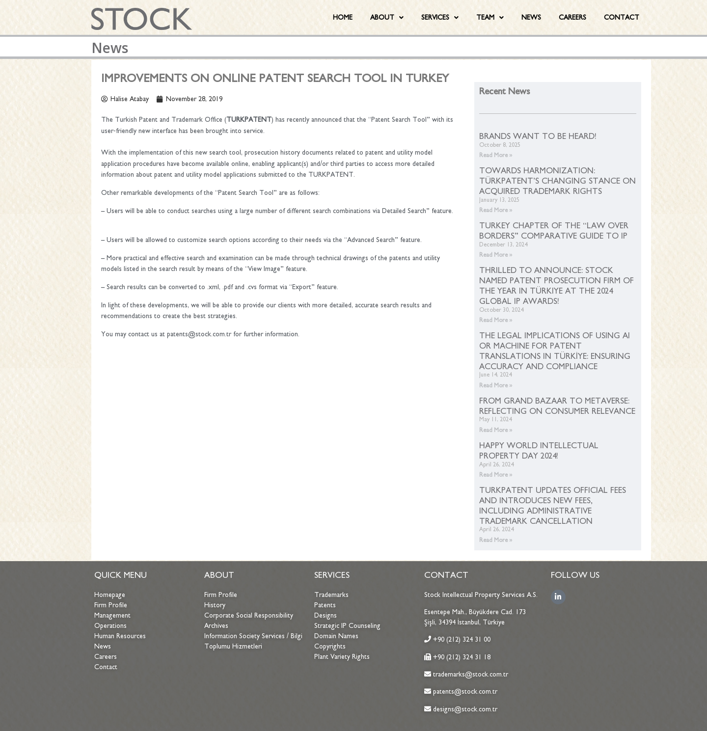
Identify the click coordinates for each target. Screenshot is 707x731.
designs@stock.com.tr (465, 709)
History (214, 605)
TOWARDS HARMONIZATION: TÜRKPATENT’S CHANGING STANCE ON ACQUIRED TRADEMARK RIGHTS (557, 180)
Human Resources (120, 636)
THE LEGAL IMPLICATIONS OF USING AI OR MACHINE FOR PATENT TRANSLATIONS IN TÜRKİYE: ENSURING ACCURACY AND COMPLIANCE (554, 350)
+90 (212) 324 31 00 (461, 639)
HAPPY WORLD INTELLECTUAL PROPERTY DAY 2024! (538, 450)
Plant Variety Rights (342, 656)
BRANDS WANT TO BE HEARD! (538, 136)
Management (112, 615)
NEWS (531, 17)
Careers (105, 656)
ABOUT (387, 17)
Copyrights (330, 646)
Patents (325, 605)
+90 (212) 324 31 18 (461, 657)
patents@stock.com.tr (464, 691)
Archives (216, 626)
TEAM (490, 17)
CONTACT (621, 17)
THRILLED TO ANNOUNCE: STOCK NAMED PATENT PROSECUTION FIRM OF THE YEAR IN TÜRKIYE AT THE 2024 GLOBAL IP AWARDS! (556, 285)
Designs (325, 615)
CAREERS (572, 17)
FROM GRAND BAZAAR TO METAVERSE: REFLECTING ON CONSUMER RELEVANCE (557, 406)
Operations (110, 626)
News (102, 646)
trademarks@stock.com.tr (469, 674)
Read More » (496, 155)
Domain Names (336, 636)
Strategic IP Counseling (347, 626)
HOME (343, 17)
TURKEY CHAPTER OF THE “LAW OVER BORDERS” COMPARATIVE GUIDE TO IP (553, 230)
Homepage (109, 595)
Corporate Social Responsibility (248, 615)
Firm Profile (110, 605)
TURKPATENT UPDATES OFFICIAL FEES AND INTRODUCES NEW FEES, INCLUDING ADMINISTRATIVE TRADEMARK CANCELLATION (552, 505)
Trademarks (331, 595)
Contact (105, 667)
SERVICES (440, 17)
